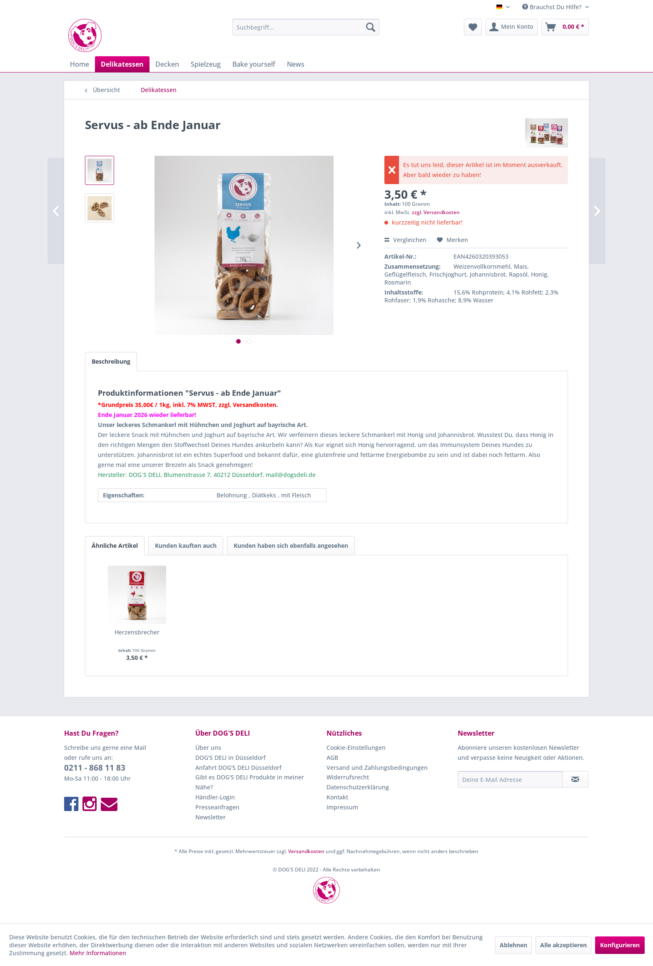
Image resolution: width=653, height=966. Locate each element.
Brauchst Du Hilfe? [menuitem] (552, 7)
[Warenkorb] (565, 27)
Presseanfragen (217, 807)
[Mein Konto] (512, 27)
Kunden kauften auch (186, 545)
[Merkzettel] (473, 27)
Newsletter (210, 817)
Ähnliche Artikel (115, 545)
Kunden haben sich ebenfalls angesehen (291, 545)
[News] (295, 64)
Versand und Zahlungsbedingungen (377, 767)
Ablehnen (513, 945)
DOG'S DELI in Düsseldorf (230, 757)
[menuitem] (305, 27)
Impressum (342, 807)
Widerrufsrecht (347, 777)
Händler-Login (215, 797)
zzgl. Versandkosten (436, 212)
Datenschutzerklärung (357, 787)
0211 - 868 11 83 (94, 767)
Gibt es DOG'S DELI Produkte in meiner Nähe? (249, 782)
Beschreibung (111, 361)
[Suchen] (370, 27)
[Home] (79, 64)
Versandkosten (306, 851)
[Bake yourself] (254, 64)
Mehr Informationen (98, 953)
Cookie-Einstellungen (356, 747)
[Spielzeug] (206, 64)
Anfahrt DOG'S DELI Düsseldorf (238, 767)
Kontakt (337, 797)
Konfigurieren (620, 945)
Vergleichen (405, 240)
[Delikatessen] (122, 64)
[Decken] (167, 64)
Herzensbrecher (137, 632)
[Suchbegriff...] (305, 27)
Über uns (208, 747)
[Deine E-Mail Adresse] (510, 779)
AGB (332, 757)
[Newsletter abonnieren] (575, 779)
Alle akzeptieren (563, 945)
